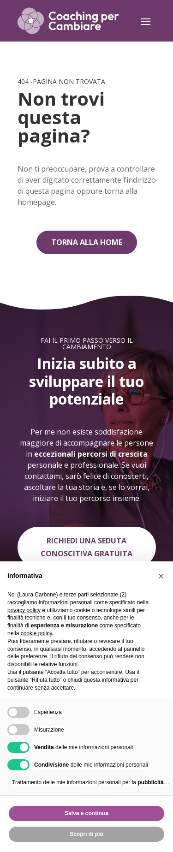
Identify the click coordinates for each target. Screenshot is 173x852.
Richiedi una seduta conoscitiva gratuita (86, 547)
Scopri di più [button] (86, 834)
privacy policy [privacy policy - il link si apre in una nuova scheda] (24, 610)
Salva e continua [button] (86, 813)
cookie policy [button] (36, 633)
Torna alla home (86, 242)
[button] (161, 576)
